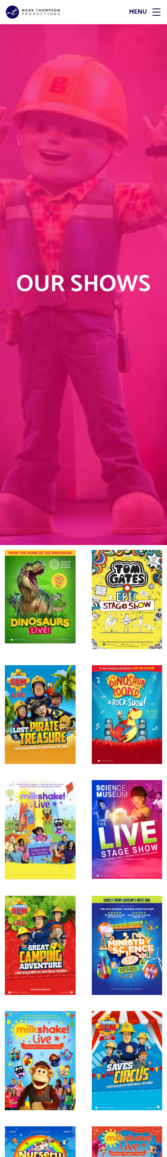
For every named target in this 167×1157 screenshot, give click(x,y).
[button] (156, 12)
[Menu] (124, 12)
